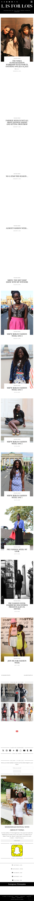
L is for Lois (9, 896)
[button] (32, 2)
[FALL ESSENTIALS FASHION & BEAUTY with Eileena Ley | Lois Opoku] (17, 731)
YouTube (17, 880)
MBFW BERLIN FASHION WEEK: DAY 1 (17, 496)
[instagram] (6, 750)
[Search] (17, 2)
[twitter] (3, 750)
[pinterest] (17, 750)
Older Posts (28, 675)
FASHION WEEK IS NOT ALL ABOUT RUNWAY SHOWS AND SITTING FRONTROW (17, 122)
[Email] (31, 750)
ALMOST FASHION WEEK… (17, 228)
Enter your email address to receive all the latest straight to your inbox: (17, 763)
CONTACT (22, 896)
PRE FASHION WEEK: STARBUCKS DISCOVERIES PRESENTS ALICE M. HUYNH (17, 606)
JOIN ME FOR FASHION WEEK (17, 662)
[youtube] (24, 750)
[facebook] (10, 750)
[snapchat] (20, 750)
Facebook (17, 872)
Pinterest (17, 876)
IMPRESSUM (20, 897)
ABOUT (17, 896)
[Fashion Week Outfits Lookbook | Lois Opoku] (17, 712)
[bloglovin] (13, 750)
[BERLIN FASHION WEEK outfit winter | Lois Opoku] (17, 693)
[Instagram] (4, 2)
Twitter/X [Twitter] (17, 865)
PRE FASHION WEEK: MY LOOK (17, 550)
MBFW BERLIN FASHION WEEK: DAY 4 (17, 335)
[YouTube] (9, 2)
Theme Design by (17, 899)
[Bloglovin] (14, 2)
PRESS (13, 897)
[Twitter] (1, 2)
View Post (17, 840)
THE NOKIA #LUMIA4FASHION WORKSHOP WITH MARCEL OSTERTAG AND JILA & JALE (17, 64)
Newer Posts (5, 675)
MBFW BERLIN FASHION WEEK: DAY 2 (17, 443)
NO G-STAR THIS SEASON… (17, 176)
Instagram (17, 868)
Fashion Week (17, 58)
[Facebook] (12, 2)
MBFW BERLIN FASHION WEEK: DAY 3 (17, 389)
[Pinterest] (6, 2)
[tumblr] (27, 750)
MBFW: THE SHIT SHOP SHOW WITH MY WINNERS (17, 281)
